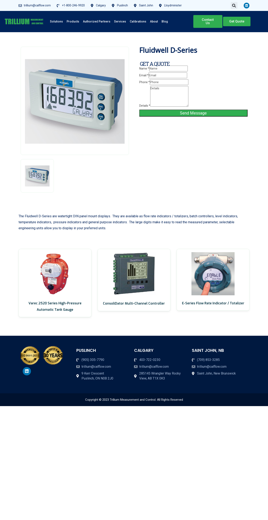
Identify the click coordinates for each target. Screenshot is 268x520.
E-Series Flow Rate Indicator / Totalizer (213, 303)
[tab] (37, 176)
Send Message (193, 113)
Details (144, 105)
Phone (144, 82)
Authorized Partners (96, 21)
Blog (165, 21)
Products (73, 21)
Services (120, 21)
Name (144, 68)
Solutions (56, 21)
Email (144, 75)
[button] (234, 5)
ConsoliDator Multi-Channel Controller (134, 303)
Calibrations (138, 21)
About (154, 21)
